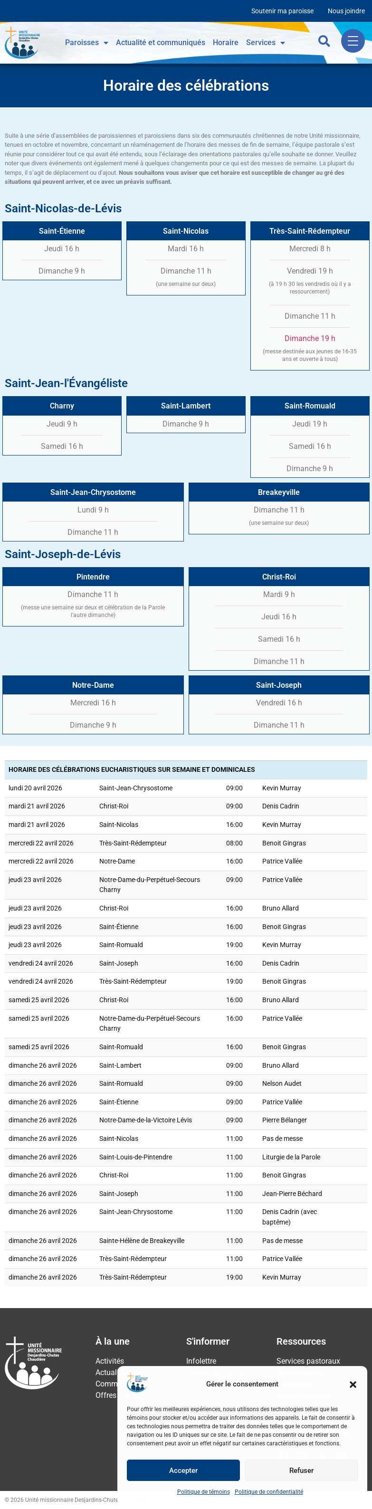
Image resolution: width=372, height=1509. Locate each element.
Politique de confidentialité (269, 1492)
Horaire (225, 42)
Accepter (183, 1470)
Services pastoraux (308, 1361)
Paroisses (86, 43)
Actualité (110, 1372)
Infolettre (201, 1361)
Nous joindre (346, 11)
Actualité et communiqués (160, 42)
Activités (109, 1361)
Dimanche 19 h (310, 338)
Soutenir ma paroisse (282, 11)
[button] (353, 1384)
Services (265, 43)
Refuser (301, 1470)
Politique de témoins (203, 1492)
